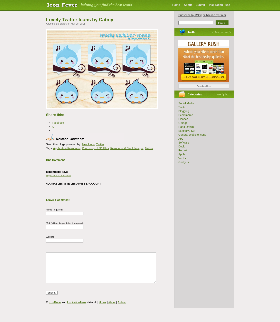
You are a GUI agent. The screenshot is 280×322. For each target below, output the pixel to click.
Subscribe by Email (214, 15)
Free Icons (88, 144)
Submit (200, 4)
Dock (181, 146)
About (188, 4)
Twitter (100, 144)
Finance (183, 119)
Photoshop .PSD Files (95, 148)
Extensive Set (186, 130)
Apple (181, 154)
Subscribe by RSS (189, 15)
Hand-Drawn (186, 126)
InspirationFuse (76, 308)
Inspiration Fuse (219, 4)
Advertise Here (204, 86)
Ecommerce (185, 115)
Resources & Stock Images (126, 148)
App (180, 138)
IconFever (55, 308)
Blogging (183, 111)
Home (176, 4)
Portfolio (183, 150)
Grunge (183, 122)
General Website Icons (192, 134)
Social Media (186, 103)
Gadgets (183, 162)
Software (183, 142)
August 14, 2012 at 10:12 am (58, 176)
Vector (182, 158)
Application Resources (66, 148)
